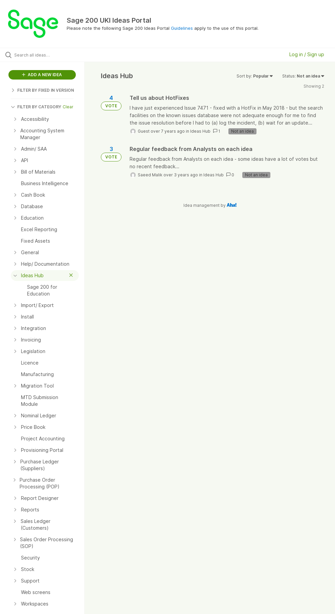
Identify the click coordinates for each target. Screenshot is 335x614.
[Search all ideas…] (46, 55)
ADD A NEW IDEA (42, 74)
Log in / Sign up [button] (306, 54)
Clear (68, 106)
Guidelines (182, 28)
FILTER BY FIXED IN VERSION (42, 90)
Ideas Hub (200, 131)
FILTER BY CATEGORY (36, 106)
